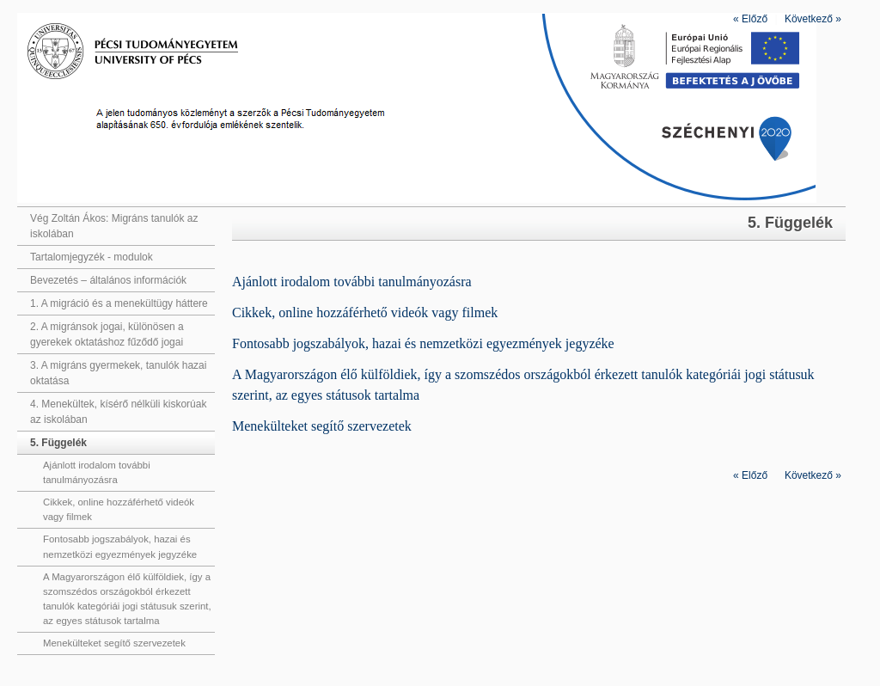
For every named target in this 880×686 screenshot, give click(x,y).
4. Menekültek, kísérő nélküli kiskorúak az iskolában (118, 412)
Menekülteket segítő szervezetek (114, 643)
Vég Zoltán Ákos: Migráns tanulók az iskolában (114, 226)
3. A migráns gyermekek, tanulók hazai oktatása (118, 373)
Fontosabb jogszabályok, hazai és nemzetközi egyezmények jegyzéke (120, 546)
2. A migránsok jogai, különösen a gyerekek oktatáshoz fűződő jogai (107, 334)
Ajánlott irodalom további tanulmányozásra (96, 472)
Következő (813, 19)
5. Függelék (58, 443)
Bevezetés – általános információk (108, 280)
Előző (750, 19)
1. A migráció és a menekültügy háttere (119, 303)
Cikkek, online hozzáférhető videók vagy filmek (118, 509)
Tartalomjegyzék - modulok (91, 257)
